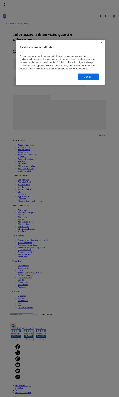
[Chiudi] (101, 43)
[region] (60, 62)
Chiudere (88, 76)
